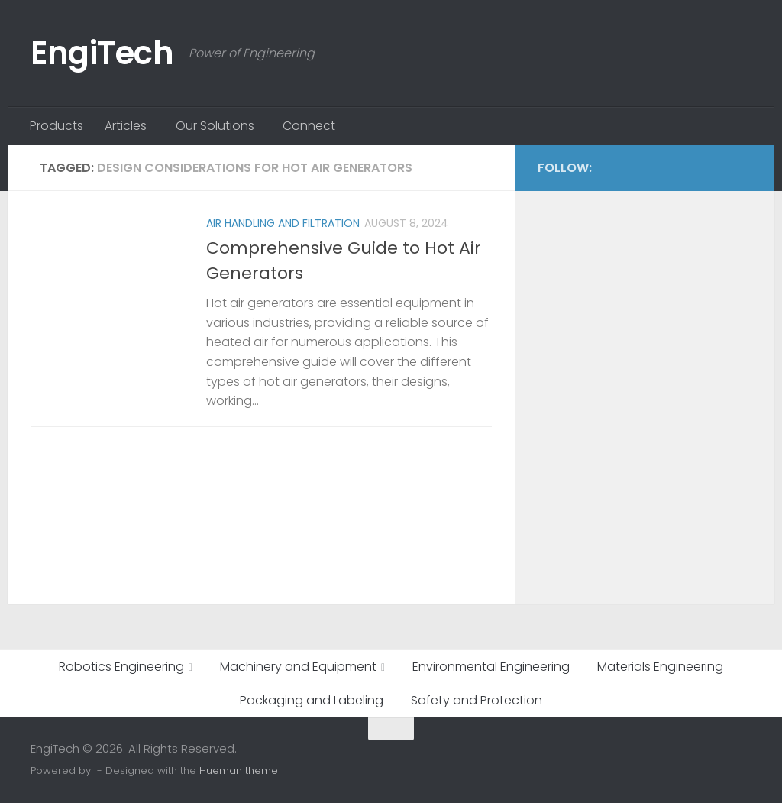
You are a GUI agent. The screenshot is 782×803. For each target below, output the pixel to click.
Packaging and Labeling (311, 700)
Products (56, 125)
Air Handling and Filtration (283, 223)
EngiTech (102, 53)
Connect (309, 125)
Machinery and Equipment (298, 666)
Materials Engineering (660, 666)
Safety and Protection (476, 700)
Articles (126, 125)
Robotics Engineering (121, 666)
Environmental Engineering (491, 666)
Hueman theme (238, 770)
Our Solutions (215, 125)
